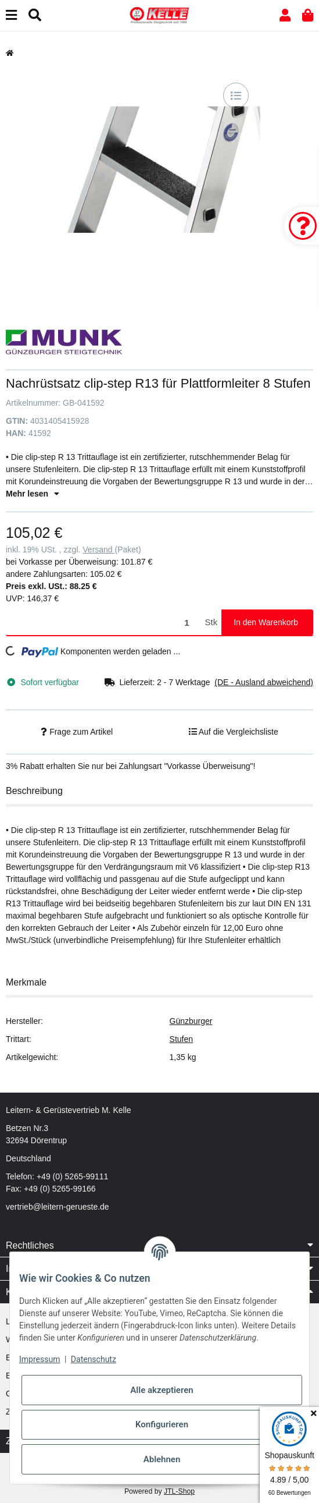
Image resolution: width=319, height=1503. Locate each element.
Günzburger (191, 1021)
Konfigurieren (161, 1424)
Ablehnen (162, 1459)
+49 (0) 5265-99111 (72, 1176)
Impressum (39, 1359)
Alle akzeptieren (161, 1390)
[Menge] (103, 622)
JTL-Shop (179, 1491)
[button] (285, 15)
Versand (98, 549)
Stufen (181, 1039)
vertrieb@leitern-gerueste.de (57, 1206)
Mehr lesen (32, 493)
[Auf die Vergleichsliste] (236, 95)
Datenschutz (93, 1359)
